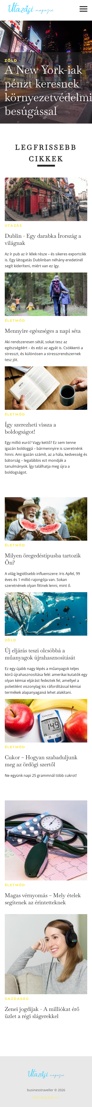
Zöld (11, 60)
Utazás (13, 226)
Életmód (15, 321)
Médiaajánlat (46, 1097)
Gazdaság (17, 999)
